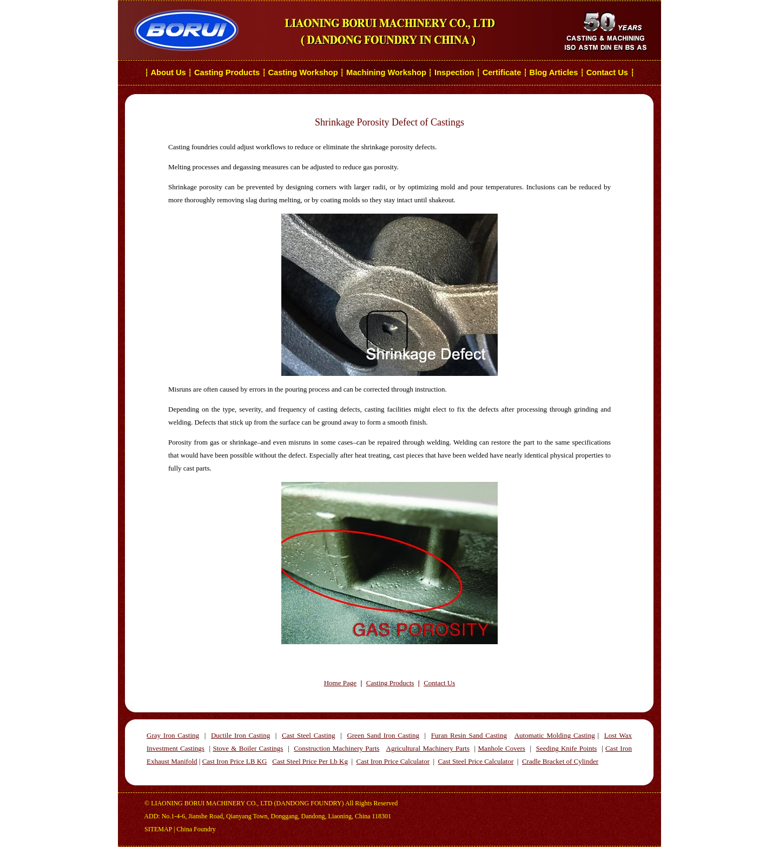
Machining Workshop (386, 72)
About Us (168, 72)
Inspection (454, 72)
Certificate (502, 72)
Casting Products (227, 72)
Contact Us (608, 72)
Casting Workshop (303, 72)
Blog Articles (554, 72)
